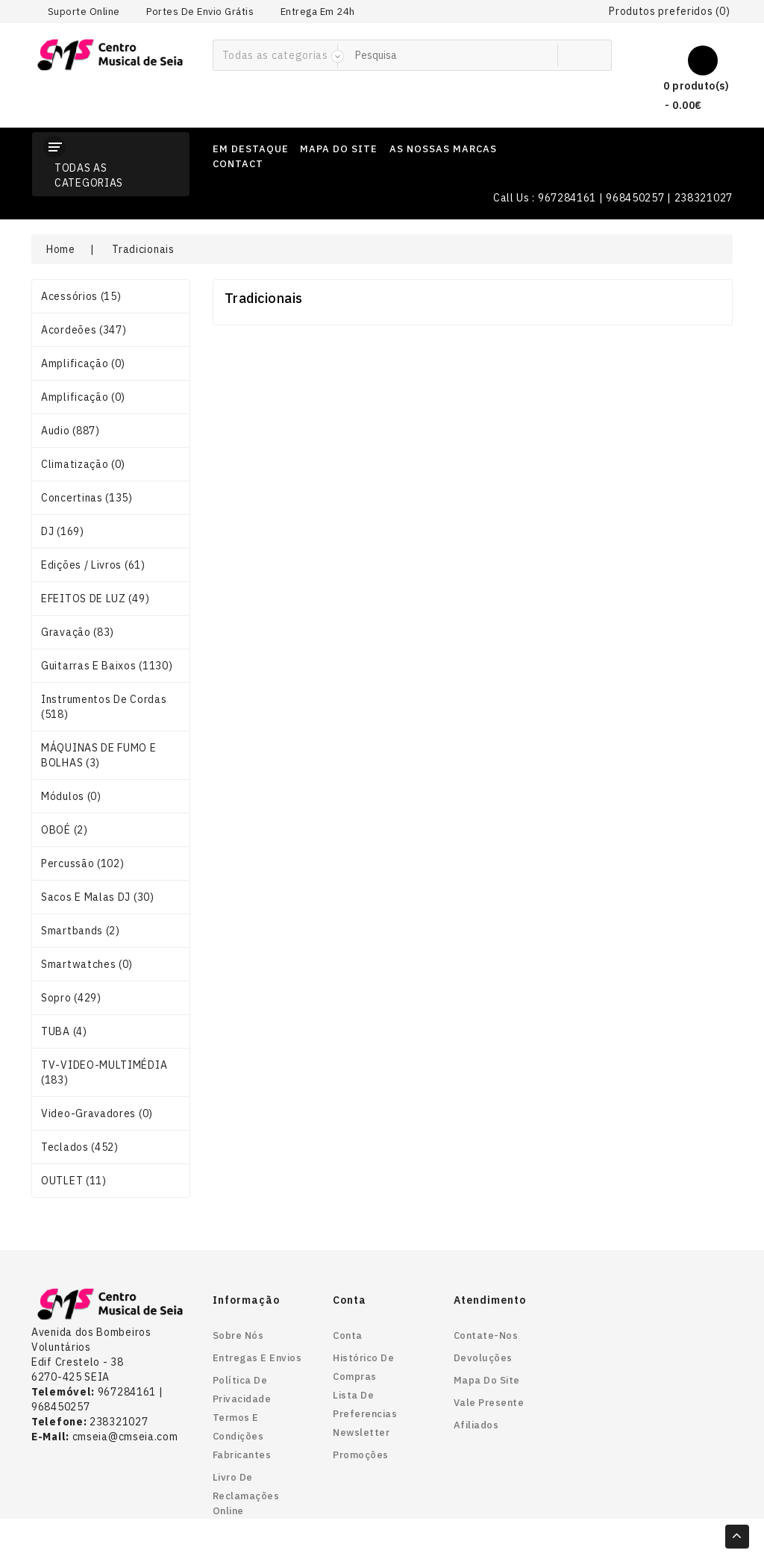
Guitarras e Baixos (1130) (107, 665)
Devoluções (483, 1358)
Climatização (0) (83, 464)
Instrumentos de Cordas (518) (103, 707)
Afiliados (476, 1425)
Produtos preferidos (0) (669, 11)
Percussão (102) (83, 863)
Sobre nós (238, 1335)
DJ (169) (62, 531)
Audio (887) (70, 430)
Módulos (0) (71, 796)
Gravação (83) (77, 632)
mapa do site (339, 149)
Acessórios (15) (81, 296)
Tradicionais (143, 249)
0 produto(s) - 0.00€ (684, 93)
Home (60, 249)
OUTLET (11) (74, 1180)
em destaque (251, 149)
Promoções (361, 1455)
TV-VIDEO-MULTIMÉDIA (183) (104, 1072)
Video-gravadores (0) (97, 1113)
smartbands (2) (80, 930)
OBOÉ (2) (64, 830)
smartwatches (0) (87, 964)
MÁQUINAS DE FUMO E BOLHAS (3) (99, 755)
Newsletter (361, 1432)
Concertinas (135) (87, 497)
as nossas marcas (443, 149)
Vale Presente (489, 1402)
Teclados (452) (80, 1147)
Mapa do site (487, 1380)
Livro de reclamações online (246, 1494)
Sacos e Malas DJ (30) (97, 897)
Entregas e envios (257, 1358)
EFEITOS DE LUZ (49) (95, 598)
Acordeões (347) (84, 330)
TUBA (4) (64, 1031)
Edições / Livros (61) (93, 565)
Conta (348, 1335)
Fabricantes (242, 1455)
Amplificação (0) (83, 363)
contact (238, 163)
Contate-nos (486, 1335)
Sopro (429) (71, 997)
